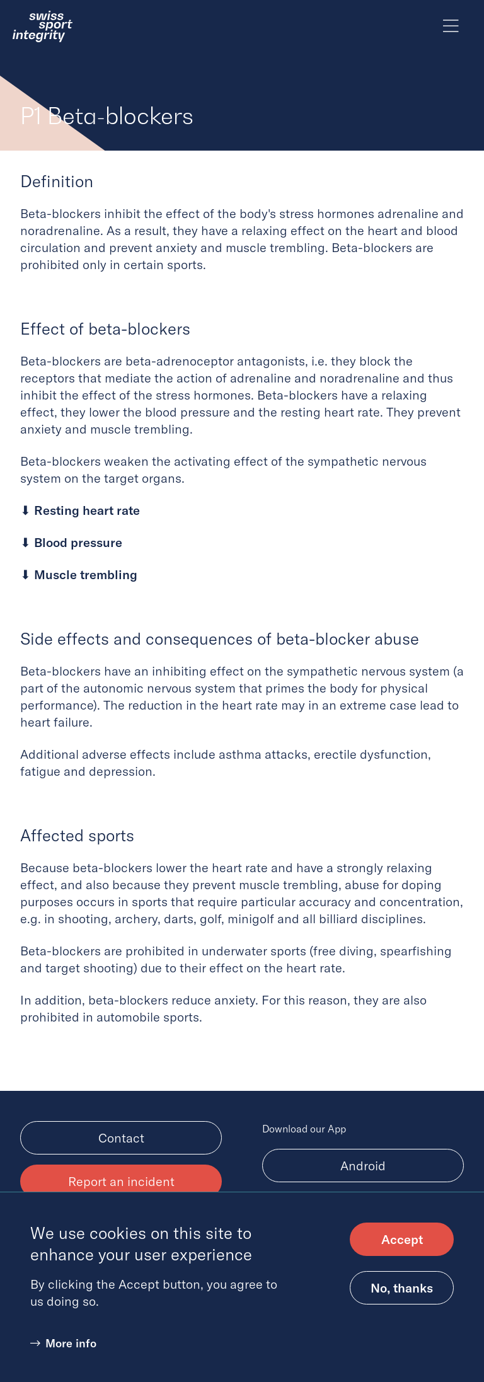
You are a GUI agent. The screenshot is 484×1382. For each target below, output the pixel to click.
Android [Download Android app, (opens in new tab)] (363, 1165)
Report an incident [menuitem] (121, 1181)
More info (70, 1352)
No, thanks (402, 1297)
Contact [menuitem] (121, 1138)
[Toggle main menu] (451, 26)
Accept (402, 1249)
